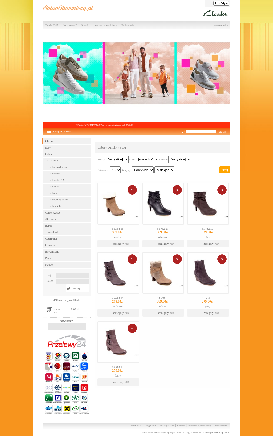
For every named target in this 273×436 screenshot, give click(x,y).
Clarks (49, 141)
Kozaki (55, 186)
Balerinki (56, 206)
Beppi (48, 225)
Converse (50, 245)
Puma (48, 258)
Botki (54, 193)
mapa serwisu (221, 25)
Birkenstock (52, 251)
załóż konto (57, 300)
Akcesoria (51, 219)
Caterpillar (51, 238)
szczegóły (118, 243)
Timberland (51, 232)
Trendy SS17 (51, 25)
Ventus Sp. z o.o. (221, 432)
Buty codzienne (59, 167)
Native (49, 264)
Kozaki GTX (58, 180)
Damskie (54, 160)
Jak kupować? (70, 25)
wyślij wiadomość (62, 131)
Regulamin (151, 425)
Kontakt (85, 25)
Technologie (128, 25)
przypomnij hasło (72, 300)
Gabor (48, 154)
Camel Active (52, 212)
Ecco (48, 147)
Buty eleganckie (60, 199)
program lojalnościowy (105, 25)
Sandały (56, 173)
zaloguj (77, 288)
